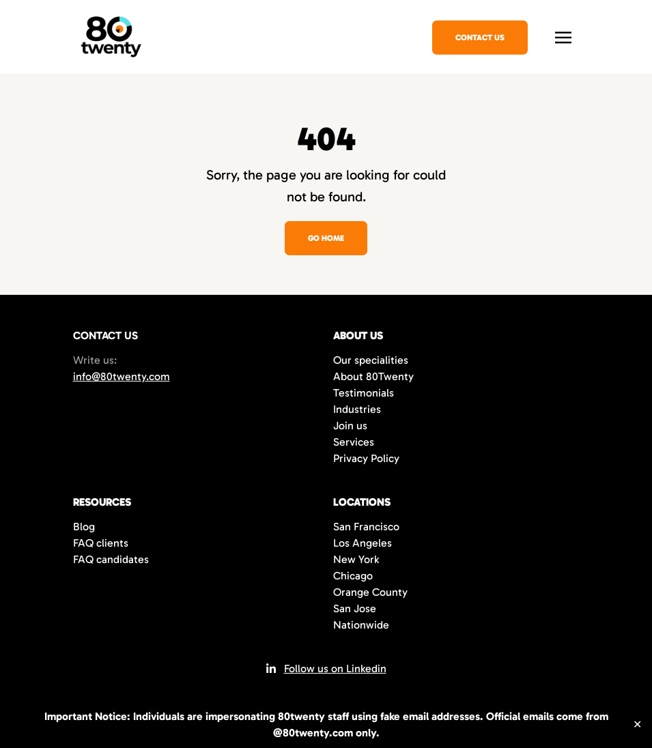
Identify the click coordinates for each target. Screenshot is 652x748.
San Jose (354, 608)
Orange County (370, 592)
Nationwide (361, 624)
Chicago (353, 575)
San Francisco (366, 526)
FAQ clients (100, 542)
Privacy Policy (366, 458)
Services (353, 441)
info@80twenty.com (121, 376)
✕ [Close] (637, 724)
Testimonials (363, 392)
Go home (326, 238)
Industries (357, 409)
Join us (350, 425)
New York (356, 559)
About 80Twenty (373, 376)
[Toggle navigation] (563, 35)
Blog (84, 526)
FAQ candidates (111, 559)
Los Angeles (362, 542)
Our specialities (370, 360)
